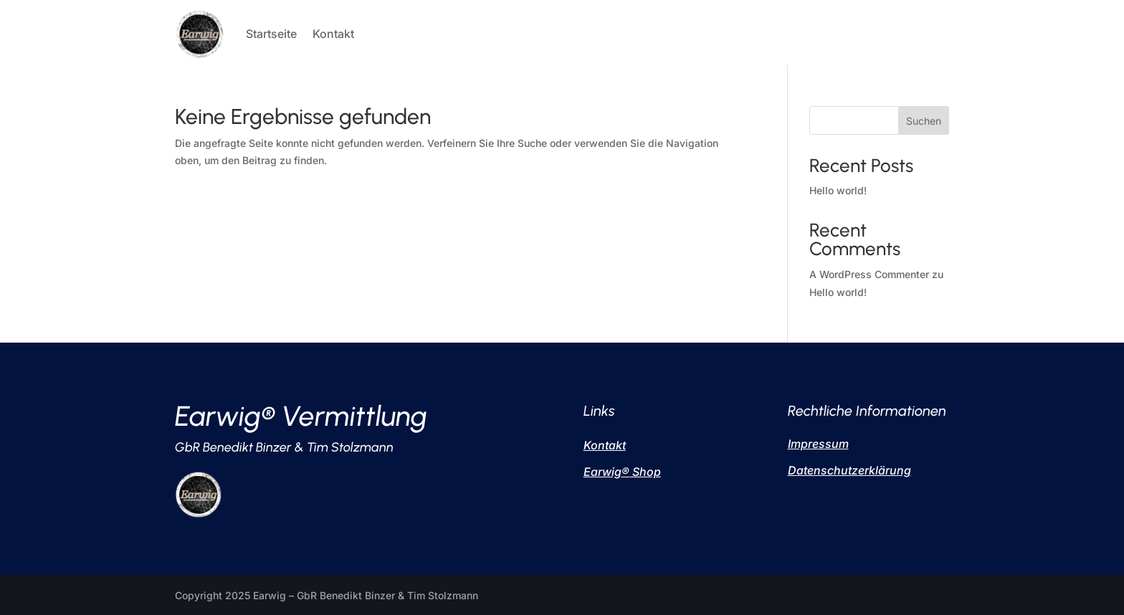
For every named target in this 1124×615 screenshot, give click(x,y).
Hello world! (838, 190)
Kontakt (333, 34)
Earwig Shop (622, 471)
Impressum (818, 444)
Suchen (923, 121)
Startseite (271, 34)
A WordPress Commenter (869, 274)
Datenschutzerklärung (849, 470)
